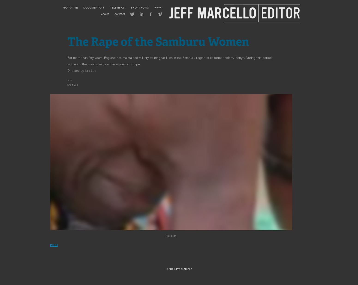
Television (117, 7)
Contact (119, 14)
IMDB (54, 245)
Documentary (93, 7)
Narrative (70, 7)
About (105, 14)
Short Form (140, 7)
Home (157, 7)
